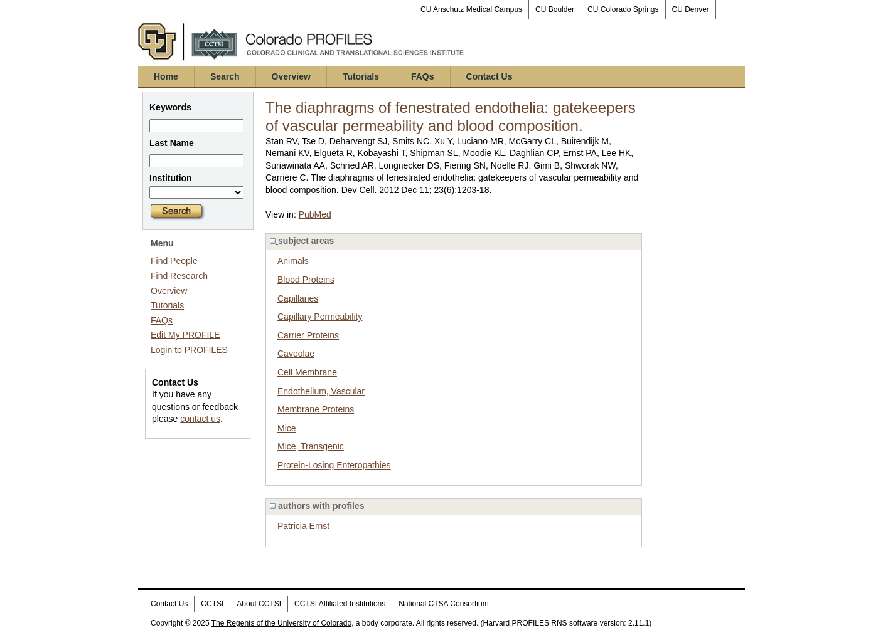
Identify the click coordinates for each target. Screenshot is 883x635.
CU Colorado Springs (622, 9)
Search (225, 76)
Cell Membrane (307, 372)
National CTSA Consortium (443, 603)
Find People (174, 261)
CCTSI (212, 603)
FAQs (422, 76)
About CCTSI (259, 603)
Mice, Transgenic (310, 446)
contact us (200, 419)
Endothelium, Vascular (321, 391)
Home (166, 76)
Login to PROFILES (189, 350)
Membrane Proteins (315, 409)
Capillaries (297, 298)
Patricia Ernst (303, 526)
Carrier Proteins (308, 335)
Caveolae (295, 354)
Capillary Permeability (319, 317)
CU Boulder (554, 9)
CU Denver (690, 9)
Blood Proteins (305, 280)
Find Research (179, 276)
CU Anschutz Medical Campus (471, 9)
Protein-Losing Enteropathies (334, 465)
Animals (293, 261)
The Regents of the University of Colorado (281, 623)
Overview (291, 76)
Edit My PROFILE (185, 335)
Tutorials (361, 76)
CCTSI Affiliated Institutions (339, 603)
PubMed (315, 214)
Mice (286, 428)
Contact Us (489, 76)
